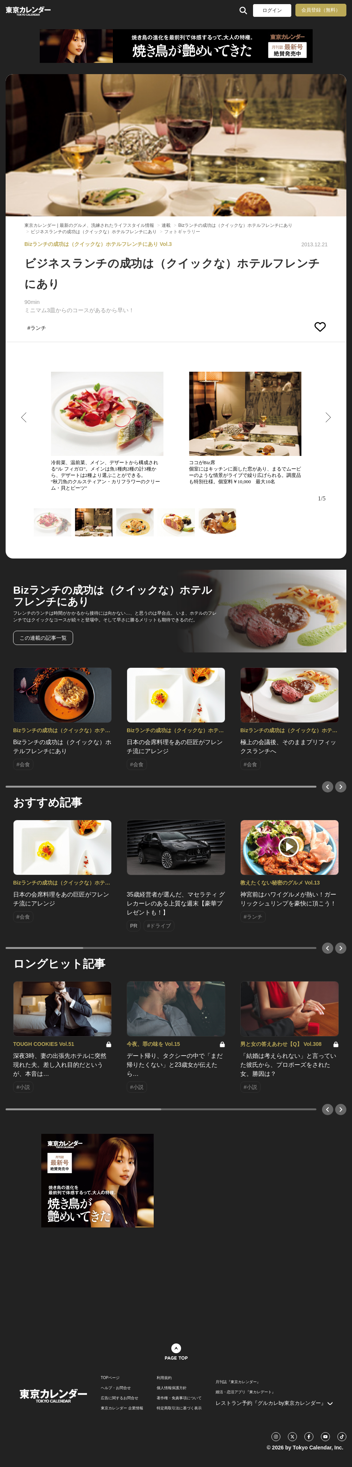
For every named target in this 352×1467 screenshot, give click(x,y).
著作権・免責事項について (179, 1398)
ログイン (272, 10)
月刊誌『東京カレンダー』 (238, 1382)
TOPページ (110, 1378)
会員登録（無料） (320, 10)
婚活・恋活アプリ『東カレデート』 (246, 1392)
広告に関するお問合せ (119, 1398)
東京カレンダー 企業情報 (122, 1408)
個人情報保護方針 (172, 1388)
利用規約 (164, 1378)
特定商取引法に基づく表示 (179, 1408)
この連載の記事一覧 (43, 638)
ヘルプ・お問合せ (116, 1388)
